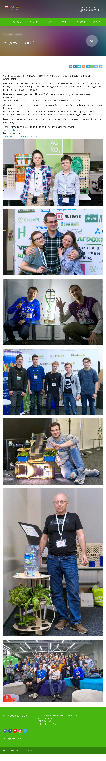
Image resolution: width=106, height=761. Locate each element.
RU (7, 9)
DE (17, 9)
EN (12, 9)
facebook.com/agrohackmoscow (20, 136)
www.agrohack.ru (11, 130)
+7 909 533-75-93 (92, 7)
